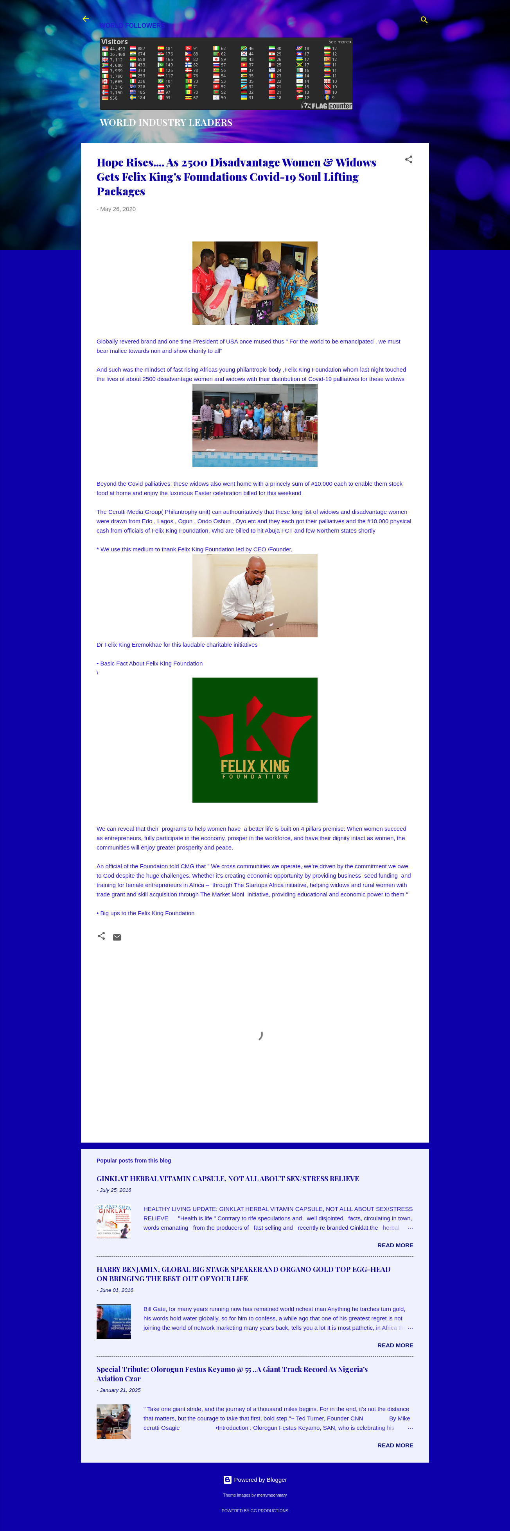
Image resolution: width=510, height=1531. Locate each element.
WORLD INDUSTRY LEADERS (166, 122)
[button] (408, 161)
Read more (395, 1245)
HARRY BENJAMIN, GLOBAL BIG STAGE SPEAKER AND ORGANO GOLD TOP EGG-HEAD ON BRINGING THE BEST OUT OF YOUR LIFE (244, 1274)
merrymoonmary (272, 1495)
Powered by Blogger (255, 1479)
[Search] (424, 21)
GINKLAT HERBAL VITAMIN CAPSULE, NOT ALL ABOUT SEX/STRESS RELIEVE (228, 1178)
